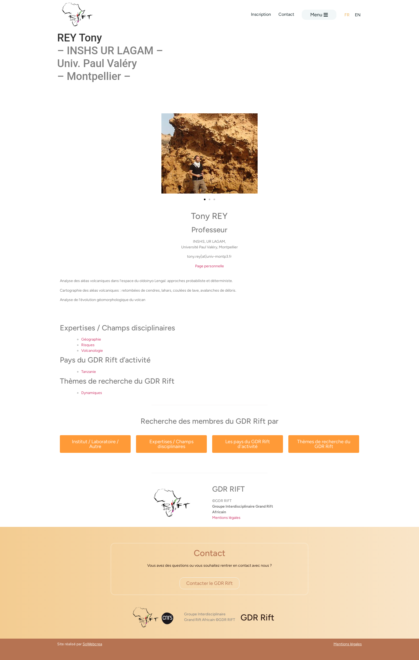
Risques (88, 345)
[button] (204, 199)
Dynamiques (91, 393)
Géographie (91, 339)
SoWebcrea (92, 644)
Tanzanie (88, 371)
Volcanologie (92, 350)
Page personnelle (209, 266)
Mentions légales (226, 517)
